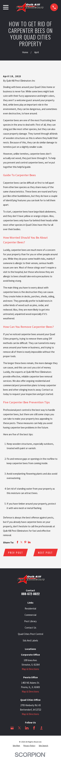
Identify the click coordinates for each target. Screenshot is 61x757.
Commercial (30, 614)
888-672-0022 (30, 593)
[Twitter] (19, 728)
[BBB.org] (41, 728)
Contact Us (30, 627)
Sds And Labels (30, 640)
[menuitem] (16, 746)
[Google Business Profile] (12, 728)
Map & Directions (30, 669)
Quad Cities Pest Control (30, 634)
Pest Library (30, 621)
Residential (30, 608)
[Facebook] (34, 728)
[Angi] (48, 728)
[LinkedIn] (26, 728)
